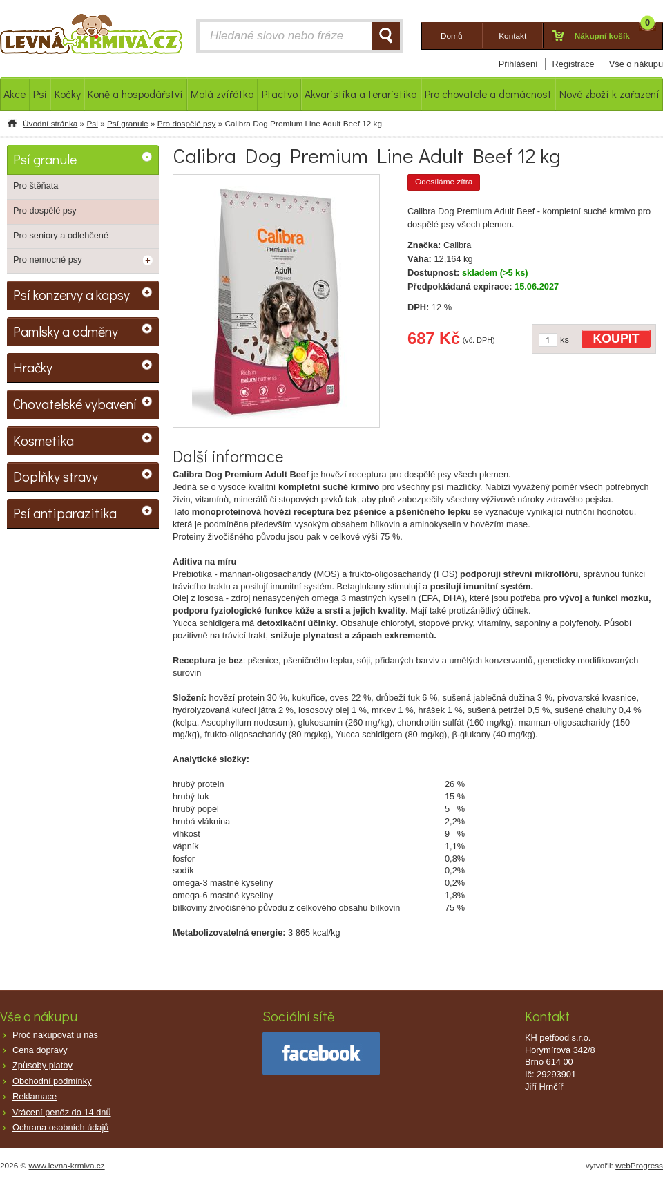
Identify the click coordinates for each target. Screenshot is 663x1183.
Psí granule (127, 124)
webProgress (639, 1166)
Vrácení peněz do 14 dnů (61, 1112)
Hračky (32, 367)
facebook (321, 1053)
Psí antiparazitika (65, 513)
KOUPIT (616, 339)
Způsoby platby (42, 1065)
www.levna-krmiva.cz (67, 1166)
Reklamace (34, 1096)
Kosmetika (43, 440)
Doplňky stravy (55, 476)
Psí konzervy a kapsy (71, 294)
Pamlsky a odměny (65, 331)
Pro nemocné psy (47, 259)
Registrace (573, 64)
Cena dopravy (40, 1050)
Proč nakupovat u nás (55, 1035)
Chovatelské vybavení (75, 404)
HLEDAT (386, 36)
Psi (91, 124)
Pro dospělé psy (186, 124)
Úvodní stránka (50, 124)
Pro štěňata (35, 185)
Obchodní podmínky (52, 1081)
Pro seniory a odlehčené (60, 235)
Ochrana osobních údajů (60, 1127)
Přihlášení (518, 64)
